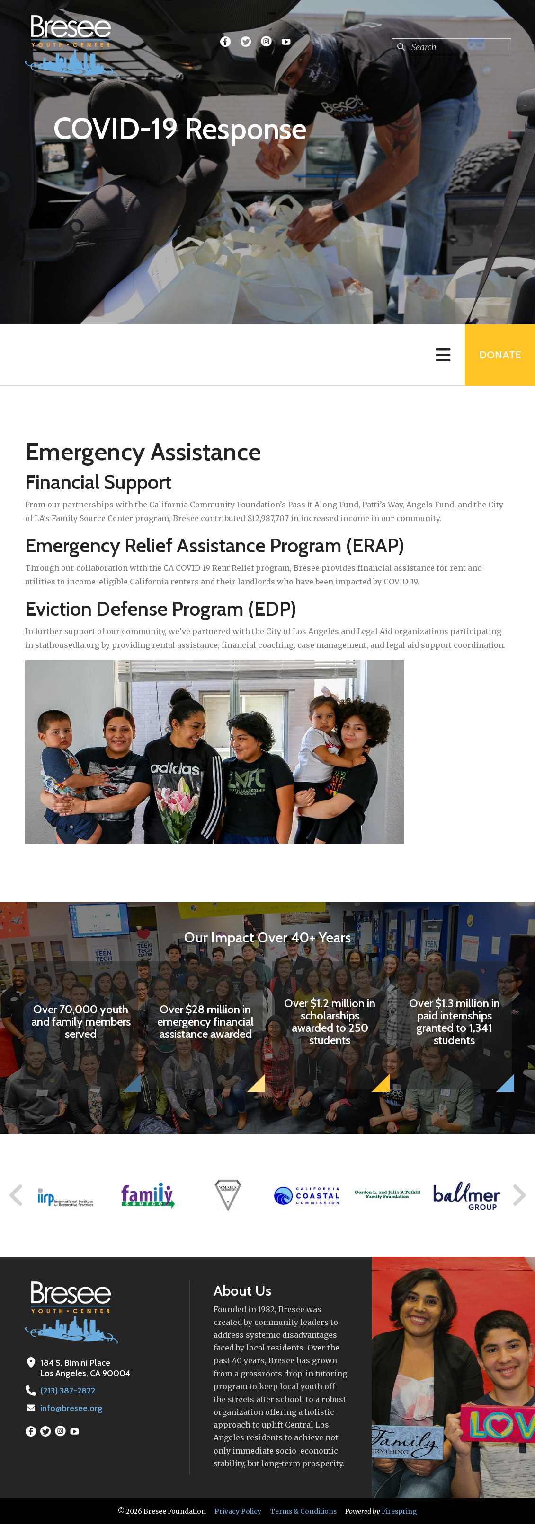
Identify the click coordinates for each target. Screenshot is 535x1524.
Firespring (399, 1511)
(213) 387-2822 (67, 1390)
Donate (500, 354)
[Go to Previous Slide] (17, 1195)
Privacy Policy (237, 1511)
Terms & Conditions (303, 1511)
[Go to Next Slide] (518, 1195)
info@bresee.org (71, 1408)
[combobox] (451, 46)
